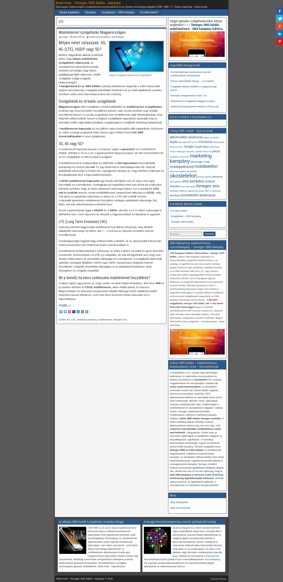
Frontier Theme (218, 579)
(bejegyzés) (179, 502)
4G (68, 319)
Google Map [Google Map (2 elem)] (201, 146)
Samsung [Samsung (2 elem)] (217, 176)
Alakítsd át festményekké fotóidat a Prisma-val (195, 106)
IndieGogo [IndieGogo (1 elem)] (180, 151)
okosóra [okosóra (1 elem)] (200, 177)
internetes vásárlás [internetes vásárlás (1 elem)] (194, 151)
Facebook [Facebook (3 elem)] (205, 141)
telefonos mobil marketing (208, 474)
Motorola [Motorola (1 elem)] (173, 171)
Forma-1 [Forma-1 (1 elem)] (179, 147)
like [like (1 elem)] (187, 157)
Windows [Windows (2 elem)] (175, 195)
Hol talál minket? (149, 12)
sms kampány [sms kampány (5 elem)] (193, 181)
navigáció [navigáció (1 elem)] (182, 171)
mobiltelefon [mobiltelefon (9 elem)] (205, 166)
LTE (73, 319)
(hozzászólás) (181, 507)
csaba (65, 37)
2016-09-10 (79, 37)
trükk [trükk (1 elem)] (187, 186)
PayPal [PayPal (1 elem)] (208, 177)
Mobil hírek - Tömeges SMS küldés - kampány (88, 3)
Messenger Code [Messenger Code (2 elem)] (200, 161)
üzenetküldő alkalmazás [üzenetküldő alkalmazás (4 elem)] (198, 195)
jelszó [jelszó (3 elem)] (216, 151)
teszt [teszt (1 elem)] (182, 186)
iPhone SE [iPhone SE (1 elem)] (207, 151)
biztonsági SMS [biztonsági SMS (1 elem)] (184, 142)
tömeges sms (120, 319)
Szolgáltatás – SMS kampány (117, 12)
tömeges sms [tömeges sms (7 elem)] (207, 186)
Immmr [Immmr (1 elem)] (173, 151)
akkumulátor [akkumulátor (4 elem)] (179, 137)
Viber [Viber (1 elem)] (206, 191)
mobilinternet (66, 74)
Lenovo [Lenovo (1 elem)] (182, 157)
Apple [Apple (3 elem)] (173, 141)
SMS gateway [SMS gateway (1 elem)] (176, 182)
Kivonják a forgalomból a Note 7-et (188, 95)
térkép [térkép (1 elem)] (192, 186)
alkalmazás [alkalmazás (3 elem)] (195, 137)
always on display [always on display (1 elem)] (211, 137)
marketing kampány (87, 319)
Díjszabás (90, 12)
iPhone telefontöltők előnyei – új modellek (192, 81)
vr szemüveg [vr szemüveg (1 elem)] (215, 191)
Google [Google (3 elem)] (188, 146)
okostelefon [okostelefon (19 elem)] (183, 176)
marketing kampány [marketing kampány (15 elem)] (191, 158)
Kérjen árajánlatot (69, 12)
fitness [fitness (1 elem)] (172, 147)
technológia (118, 37)
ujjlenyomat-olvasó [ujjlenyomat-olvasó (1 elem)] (196, 191)
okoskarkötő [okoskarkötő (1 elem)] (192, 171)
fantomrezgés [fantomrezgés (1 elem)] (219, 142)
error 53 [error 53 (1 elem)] (195, 142)
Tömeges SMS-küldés (182, 221)
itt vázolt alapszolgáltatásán (116, 527)
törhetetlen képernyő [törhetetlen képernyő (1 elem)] (178, 191)
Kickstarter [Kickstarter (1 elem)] (174, 157)
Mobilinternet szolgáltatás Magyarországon (92, 32)
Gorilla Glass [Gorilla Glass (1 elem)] (213, 147)
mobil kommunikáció (99, 37)
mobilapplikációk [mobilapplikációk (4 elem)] (182, 167)
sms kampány (212, 559)
